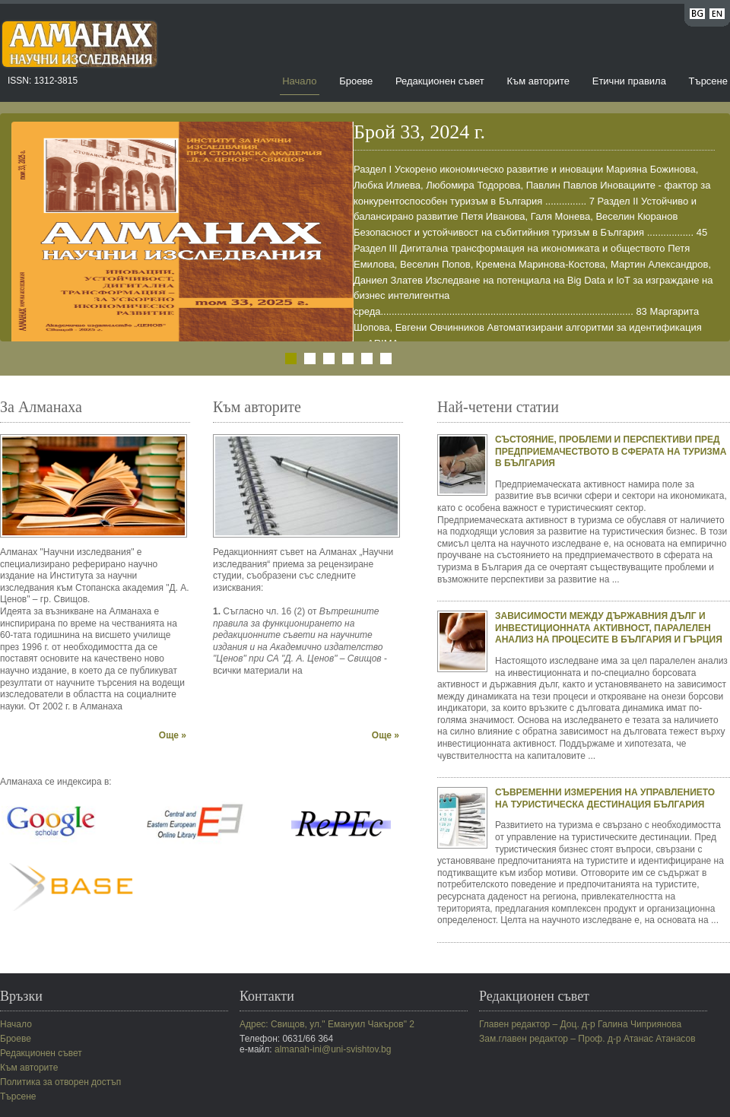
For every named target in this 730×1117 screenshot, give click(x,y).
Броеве (356, 81)
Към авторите (538, 81)
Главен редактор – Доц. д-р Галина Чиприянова (580, 1024)
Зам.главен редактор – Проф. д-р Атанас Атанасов (587, 1038)
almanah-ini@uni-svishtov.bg (333, 1049)
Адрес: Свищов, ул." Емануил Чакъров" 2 (327, 1024)
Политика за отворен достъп (60, 1082)
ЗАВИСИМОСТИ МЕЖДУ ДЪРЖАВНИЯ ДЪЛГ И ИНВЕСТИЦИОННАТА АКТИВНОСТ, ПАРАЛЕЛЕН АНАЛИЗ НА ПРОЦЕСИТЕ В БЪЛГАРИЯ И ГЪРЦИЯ (608, 628)
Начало (299, 81)
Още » (172, 735)
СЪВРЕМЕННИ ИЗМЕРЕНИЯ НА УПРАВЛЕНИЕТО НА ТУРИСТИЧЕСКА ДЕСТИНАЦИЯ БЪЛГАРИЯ (605, 798)
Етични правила (629, 81)
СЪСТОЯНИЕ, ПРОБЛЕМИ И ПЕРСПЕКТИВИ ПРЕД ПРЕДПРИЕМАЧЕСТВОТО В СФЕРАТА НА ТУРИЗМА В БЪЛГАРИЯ (611, 451)
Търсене (708, 81)
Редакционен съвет (439, 81)
